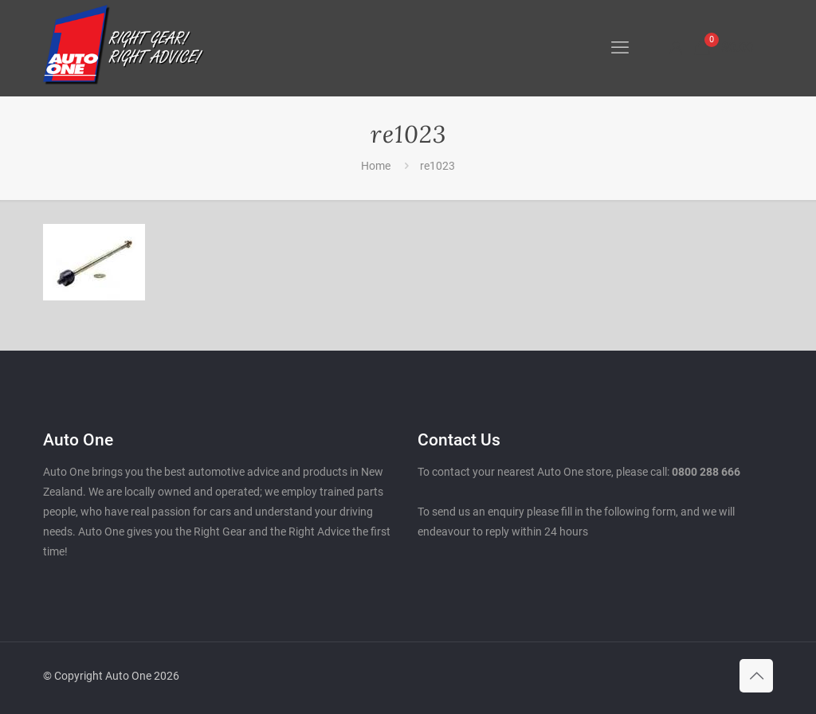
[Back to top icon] (756, 675)
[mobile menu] (620, 47)
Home (375, 165)
